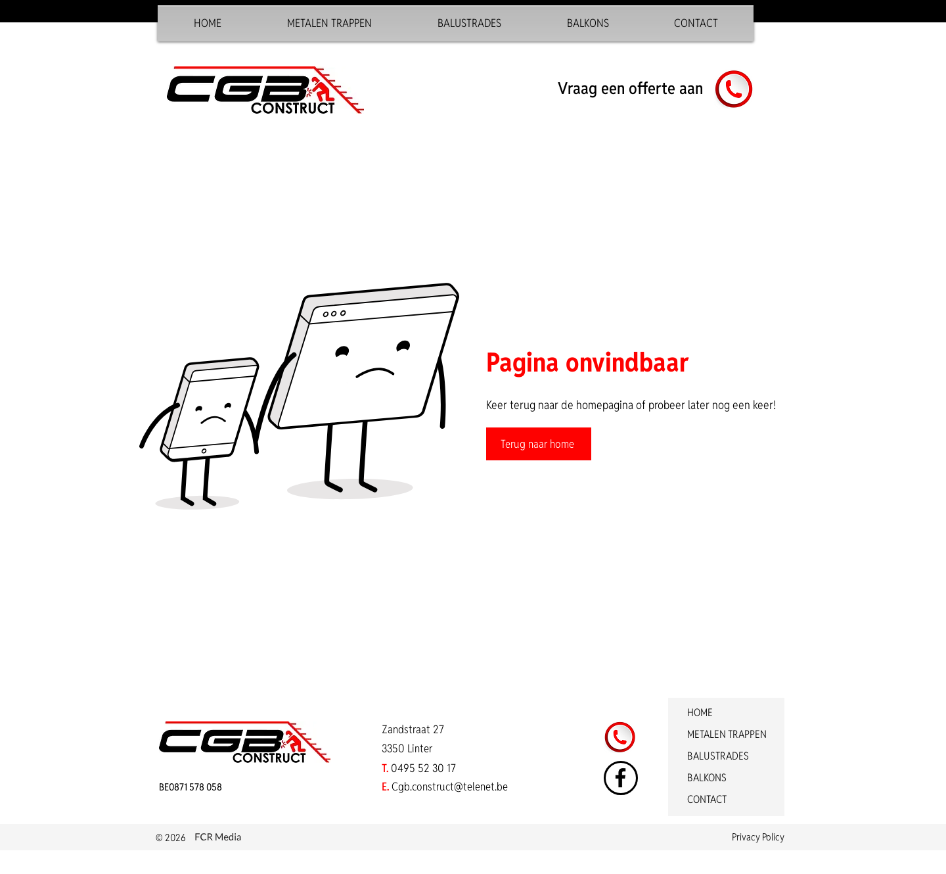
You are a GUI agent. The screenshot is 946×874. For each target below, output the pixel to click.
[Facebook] (620, 777)
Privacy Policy (758, 837)
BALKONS (707, 778)
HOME (700, 712)
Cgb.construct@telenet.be (450, 786)
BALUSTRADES (718, 756)
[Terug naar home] (538, 443)
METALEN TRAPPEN (727, 734)
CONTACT (707, 799)
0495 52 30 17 (423, 768)
